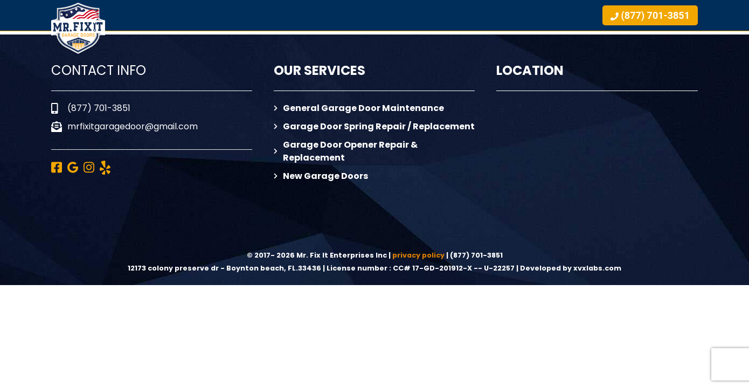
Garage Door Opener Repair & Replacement (346, 151)
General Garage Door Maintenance (359, 108)
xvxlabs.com (597, 268)
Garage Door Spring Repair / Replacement (374, 126)
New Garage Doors (321, 176)
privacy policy (418, 255)
